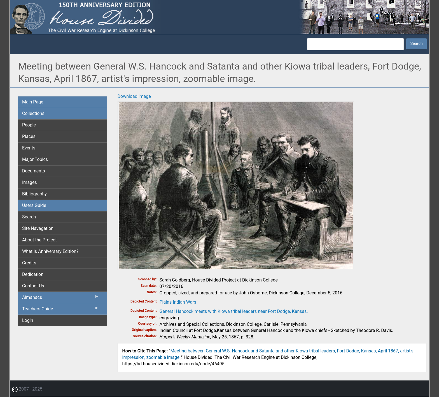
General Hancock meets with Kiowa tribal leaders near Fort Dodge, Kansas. (234, 311)
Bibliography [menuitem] (34, 194)
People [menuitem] (29, 125)
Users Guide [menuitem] (34, 205)
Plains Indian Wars (178, 302)
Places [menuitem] (29, 136)
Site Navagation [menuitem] (37, 228)
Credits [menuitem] (29, 263)
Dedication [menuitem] (32, 274)
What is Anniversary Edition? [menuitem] (50, 251)
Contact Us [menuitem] (33, 285)
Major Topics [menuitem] (35, 159)
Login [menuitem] (27, 320)
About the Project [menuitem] (39, 240)
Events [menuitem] (28, 148)
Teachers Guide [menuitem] (61, 310)
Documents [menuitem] (33, 171)
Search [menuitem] (29, 217)
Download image (134, 96)
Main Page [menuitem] (32, 102)
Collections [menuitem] (33, 113)
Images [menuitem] (29, 182)
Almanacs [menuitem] (61, 298)
